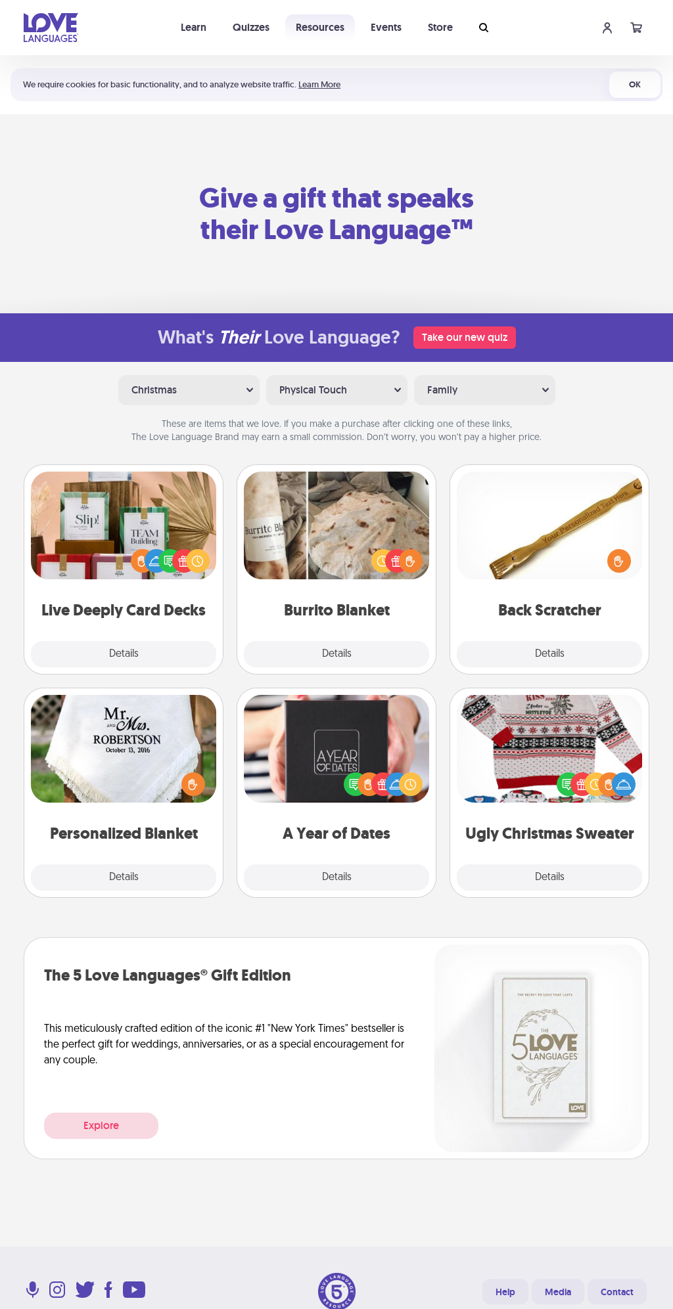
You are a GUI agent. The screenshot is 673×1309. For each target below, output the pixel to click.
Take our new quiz (464, 337)
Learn (193, 27)
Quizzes (251, 27)
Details (124, 654)
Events (386, 27)
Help (505, 1292)
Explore (101, 1125)
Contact (617, 1292)
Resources (320, 27)
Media (558, 1292)
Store (440, 27)
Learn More (319, 84)
